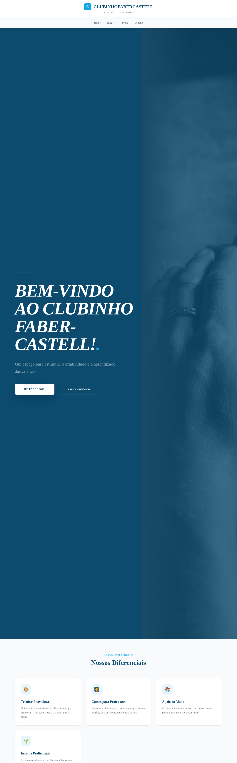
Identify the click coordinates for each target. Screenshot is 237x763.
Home (97, 22)
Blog (111, 22)
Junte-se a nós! (35, 389)
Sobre (125, 22)
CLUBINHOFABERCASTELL (118, 6)
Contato (139, 22)
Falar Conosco (79, 389)
